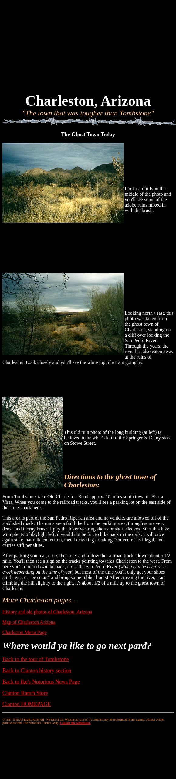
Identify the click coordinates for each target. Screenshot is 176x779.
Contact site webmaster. (75, 723)
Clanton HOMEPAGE (26, 704)
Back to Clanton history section (36, 670)
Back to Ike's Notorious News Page (41, 682)
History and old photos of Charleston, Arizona (47, 611)
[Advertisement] (88, 45)
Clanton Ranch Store (25, 693)
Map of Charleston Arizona (29, 622)
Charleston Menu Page (24, 632)
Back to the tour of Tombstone (35, 659)
